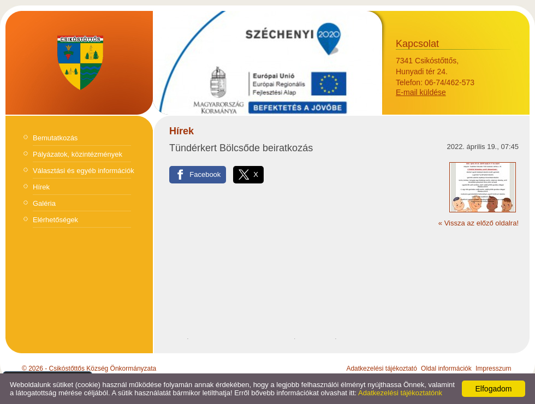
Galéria (44, 203)
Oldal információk (446, 368)
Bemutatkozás (55, 138)
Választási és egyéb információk (83, 171)
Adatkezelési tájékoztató (381, 368)
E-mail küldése (421, 92)
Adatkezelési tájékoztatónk (400, 393)
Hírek (41, 187)
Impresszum (493, 368)
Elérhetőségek (55, 220)
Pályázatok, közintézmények (77, 154)
